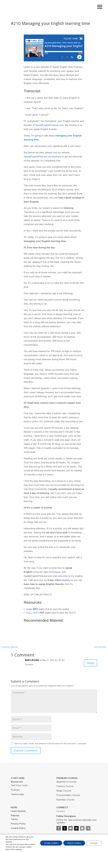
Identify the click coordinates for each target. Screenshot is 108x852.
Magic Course (63, 793)
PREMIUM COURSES (67, 780)
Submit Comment (26, 753)
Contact (60, 814)
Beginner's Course (66, 784)
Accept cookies (51, 843)
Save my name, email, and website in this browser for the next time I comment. (50, 746)
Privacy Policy (18, 826)
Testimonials (17, 797)
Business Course (65, 802)
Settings (94, 843)
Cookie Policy (18, 830)
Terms (14, 822)
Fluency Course (64, 789)
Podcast (15, 792)
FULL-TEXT (35, 615)
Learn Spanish (18, 813)
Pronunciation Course (68, 798)
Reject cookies (74, 843)
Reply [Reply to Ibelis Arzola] (90, 666)
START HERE (17, 780)
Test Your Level (19, 788)
